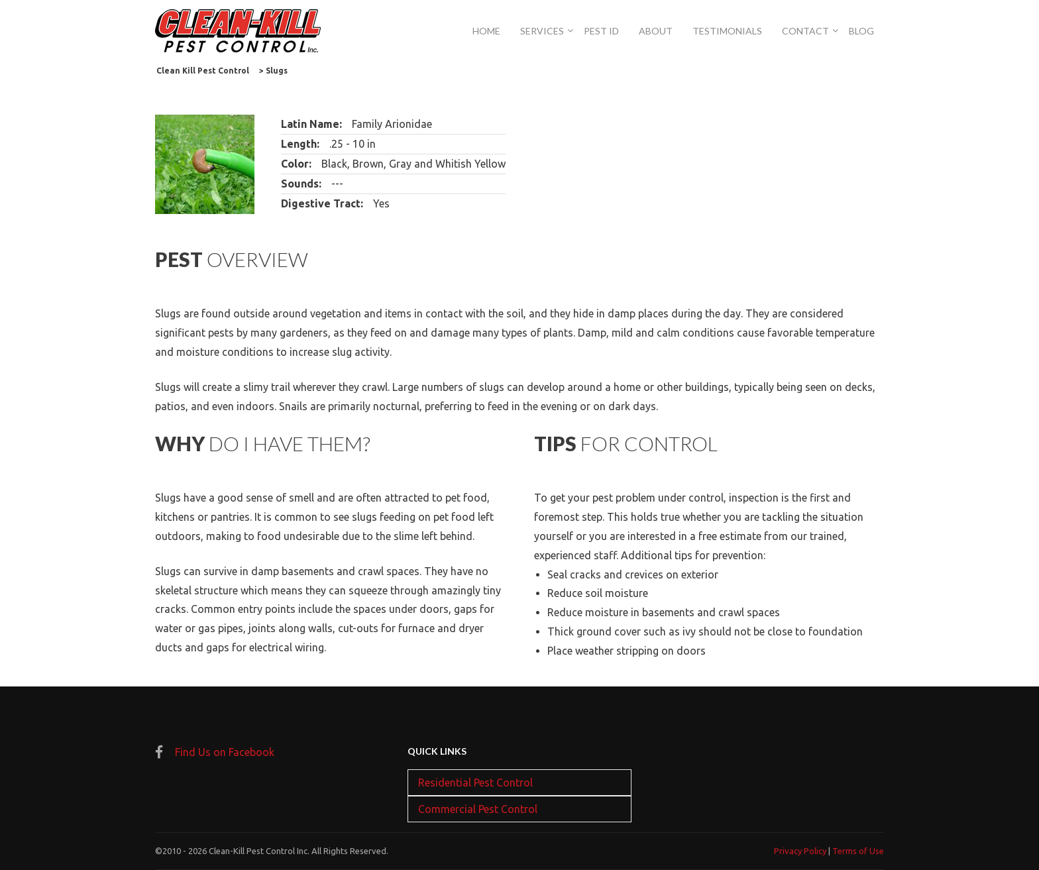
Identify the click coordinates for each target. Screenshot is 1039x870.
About (656, 30)
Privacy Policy (800, 850)
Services (542, 30)
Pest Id (601, 30)
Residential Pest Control (475, 782)
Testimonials (727, 30)
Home (486, 30)
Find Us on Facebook (224, 752)
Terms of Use (858, 850)
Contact (805, 30)
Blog (861, 30)
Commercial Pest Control (477, 809)
